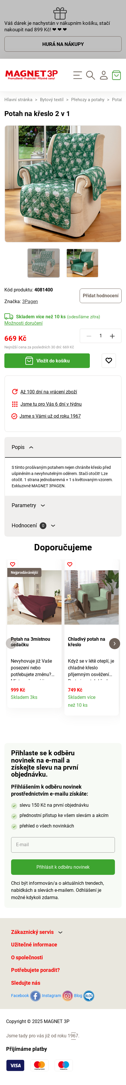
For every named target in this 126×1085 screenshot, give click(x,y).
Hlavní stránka (18, 99)
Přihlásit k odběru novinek (63, 867)
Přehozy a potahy (87, 99)
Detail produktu (54, 700)
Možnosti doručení (23, 323)
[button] (11, 643)
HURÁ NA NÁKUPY (63, 44)
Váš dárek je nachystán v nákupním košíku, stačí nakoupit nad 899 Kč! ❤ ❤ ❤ (57, 26)
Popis (22, 447)
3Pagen (30, 301)
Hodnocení (33, 525)
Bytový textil (52, 99)
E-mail (22, 844)
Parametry (28, 505)
